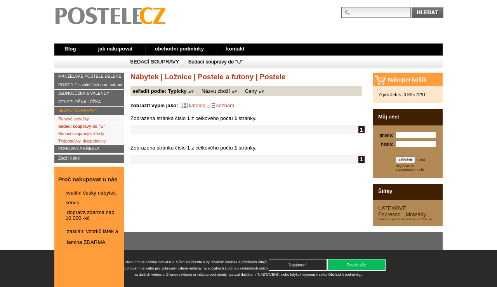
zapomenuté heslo (410, 170)
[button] (356, 265)
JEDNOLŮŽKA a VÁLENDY (83, 93)
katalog (197, 105)
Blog (70, 49)
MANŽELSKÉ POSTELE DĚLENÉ (89, 76)
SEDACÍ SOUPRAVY (154, 61)
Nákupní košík (407, 80)
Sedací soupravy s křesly (81, 133)
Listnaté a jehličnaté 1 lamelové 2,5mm (405, 219)
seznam (225, 105)
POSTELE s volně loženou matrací (90, 84)
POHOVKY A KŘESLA (78, 148)
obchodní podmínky (179, 49)
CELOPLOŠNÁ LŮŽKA (79, 101)
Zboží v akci (69, 158)
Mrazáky (416, 214)
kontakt (235, 49)
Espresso (389, 214)
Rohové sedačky (73, 119)
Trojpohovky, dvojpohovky (82, 141)
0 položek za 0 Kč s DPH (402, 94)
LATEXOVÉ (392, 208)
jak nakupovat (115, 49)
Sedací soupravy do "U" (215, 61)
